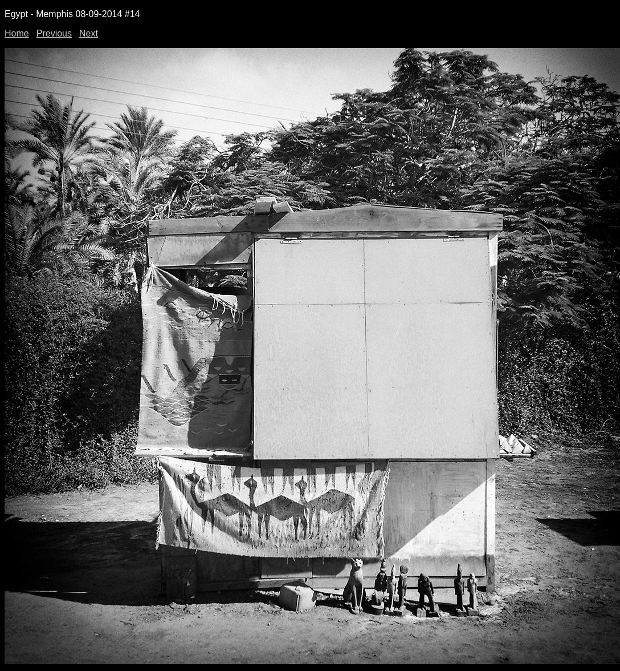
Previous (54, 33)
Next (88, 33)
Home (17, 33)
